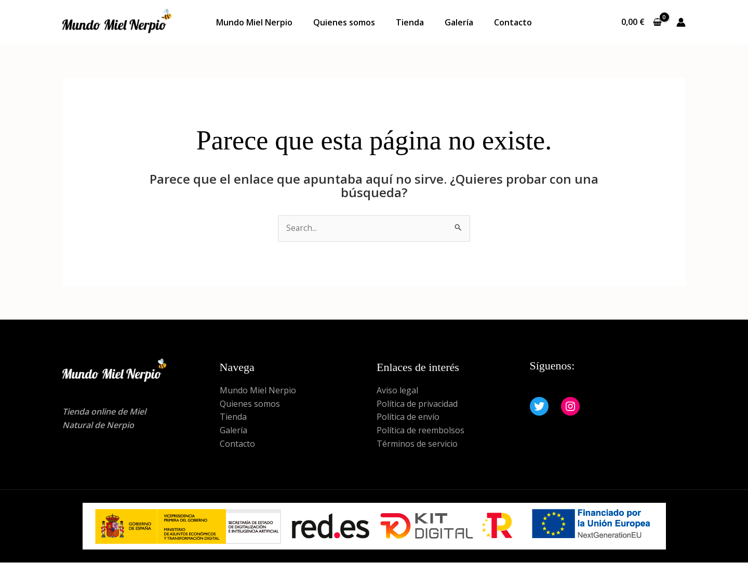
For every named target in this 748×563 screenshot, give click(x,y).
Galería (459, 22)
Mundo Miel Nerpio (254, 22)
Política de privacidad (417, 403)
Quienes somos (344, 22)
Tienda (410, 22)
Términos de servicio (417, 443)
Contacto (513, 22)
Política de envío (408, 417)
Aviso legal (397, 390)
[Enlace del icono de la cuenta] (681, 22)
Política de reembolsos (420, 430)
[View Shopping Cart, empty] (641, 22)
